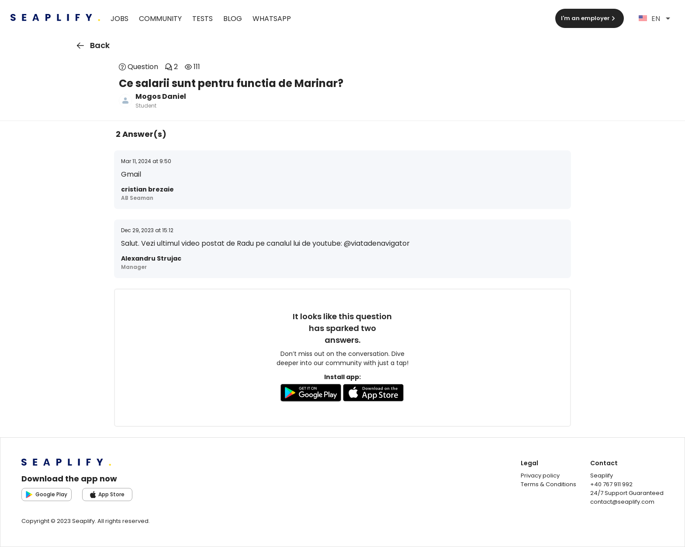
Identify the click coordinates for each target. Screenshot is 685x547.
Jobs (119, 19)
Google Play (46, 494)
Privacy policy (540, 475)
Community (160, 19)
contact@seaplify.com (622, 502)
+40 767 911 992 (611, 484)
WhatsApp (272, 19)
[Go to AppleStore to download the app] (373, 394)
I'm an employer (589, 18)
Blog (232, 19)
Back (91, 45)
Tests (202, 19)
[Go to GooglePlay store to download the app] (310, 394)
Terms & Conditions (548, 484)
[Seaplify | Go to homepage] (55, 18)
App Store (107, 494)
